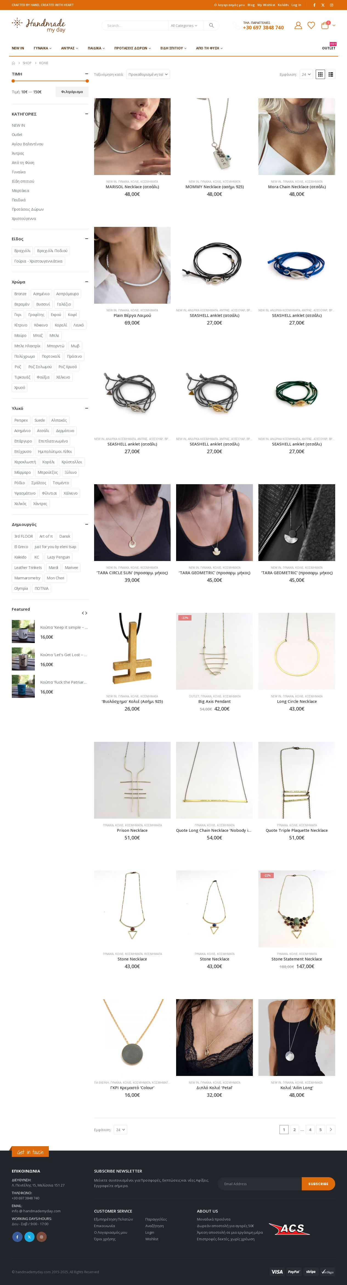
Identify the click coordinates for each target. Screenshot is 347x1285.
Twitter (29, 1237)
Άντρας (68, 48)
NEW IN (18, 48)
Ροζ (18, 366)
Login (149, 1232)
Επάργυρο (23, 441)
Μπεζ (38, 335)
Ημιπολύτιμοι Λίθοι (55, 451)
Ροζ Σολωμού (40, 366)
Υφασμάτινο (25, 493)
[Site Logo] (39, 25)
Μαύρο (20, 335)
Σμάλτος (38, 482)
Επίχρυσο (23, 451)
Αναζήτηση (154, 1225)
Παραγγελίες (156, 1219)
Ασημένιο (41, 293)
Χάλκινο (63, 377)
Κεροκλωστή (25, 461)
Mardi (53, 567)
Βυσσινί (43, 304)
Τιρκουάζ (22, 377)
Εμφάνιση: (288, 74)
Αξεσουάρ (238, 310)
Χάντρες (40, 503)
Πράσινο (74, 356)
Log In (296, 5)
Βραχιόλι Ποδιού (52, 250)
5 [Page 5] (320, 1129)
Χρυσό (19, 387)
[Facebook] (314, 5)
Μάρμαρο (22, 472)
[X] (322, 5)
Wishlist (151, 1238)
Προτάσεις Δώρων (130, 48)
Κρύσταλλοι (71, 461)
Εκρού (56, 314)
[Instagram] (331, 5)
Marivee (71, 567)
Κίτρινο (20, 325)
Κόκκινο (41, 325)
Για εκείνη (101, 1082)
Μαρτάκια (20, 190)
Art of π (46, 536)
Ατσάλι (43, 430)
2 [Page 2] (294, 1129)
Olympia (21, 588)
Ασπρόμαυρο (67, 293)
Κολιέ (135, 182)
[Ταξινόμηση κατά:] (148, 74)
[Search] (211, 25)
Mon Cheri (55, 577)
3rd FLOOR (23, 536)
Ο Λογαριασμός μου (110, 1232)
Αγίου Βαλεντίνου (27, 143)
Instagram (41, 1237)
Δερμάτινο (65, 430)
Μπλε (54, 335)
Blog (251, 5)
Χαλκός (20, 503)
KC (36, 557)
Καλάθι (283, 5)
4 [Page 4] (310, 1129)
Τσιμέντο (61, 482)
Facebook (17, 1237)
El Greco (21, 546)
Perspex (21, 420)
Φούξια (43, 377)
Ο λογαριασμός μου (229, 5)
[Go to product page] (132, 136)
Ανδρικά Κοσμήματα (203, 310)
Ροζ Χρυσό (67, 366)
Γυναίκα (41, 48)
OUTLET (328, 46)
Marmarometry (27, 577)
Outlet (194, 696)
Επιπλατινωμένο (53, 441)
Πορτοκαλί (51, 356)
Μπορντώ (55, 345)
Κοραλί (61, 325)
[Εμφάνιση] (306, 74)
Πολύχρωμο (24, 356)
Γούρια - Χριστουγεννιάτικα (38, 261)
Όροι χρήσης (104, 1238)
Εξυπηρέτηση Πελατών (113, 1219)
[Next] (330, 1129)
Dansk (64, 536)
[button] (320, 74)
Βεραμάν (22, 304)
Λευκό (79, 325)
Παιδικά (94, 48)
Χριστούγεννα (24, 218)
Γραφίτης (36, 314)
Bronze (20, 293)
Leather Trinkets (28, 567)
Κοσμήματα (149, 182)
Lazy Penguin (58, 557)
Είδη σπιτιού (171, 48)
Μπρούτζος (48, 472)
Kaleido (20, 557)
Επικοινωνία (104, 1225)
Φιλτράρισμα (72, 91)
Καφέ (72, 314)
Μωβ (75, 345)
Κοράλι (48, 461)
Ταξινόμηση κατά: (108, 74)
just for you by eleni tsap (55, 546)
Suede (40, 420)
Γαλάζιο (64, 304)
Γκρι (17, 314)
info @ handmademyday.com (36, 1210)
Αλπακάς (59, 420)
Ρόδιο (19, 482)
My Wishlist (266, 5)
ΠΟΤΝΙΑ (42, 588)
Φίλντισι (49, 493)
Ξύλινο (70, 472)
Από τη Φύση (207, 48)
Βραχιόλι (22, 250)
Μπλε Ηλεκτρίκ (27, 345)
